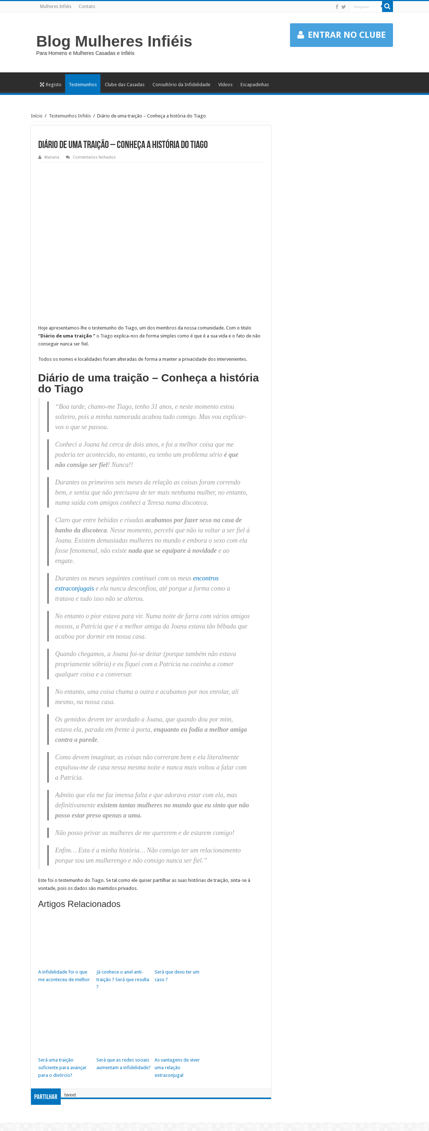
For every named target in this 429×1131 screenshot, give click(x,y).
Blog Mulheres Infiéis (114, 41)
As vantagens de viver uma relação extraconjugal (177, 1067)
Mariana (51, 157)
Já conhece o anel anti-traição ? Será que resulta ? (122, 979)
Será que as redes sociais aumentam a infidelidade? (123, 1063)
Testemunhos (83, 84)
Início (37, 116)
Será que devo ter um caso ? (177, 975)
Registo (50, 84)
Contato (87, 6)
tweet (70, 1094)
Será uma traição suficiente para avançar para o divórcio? (62, 1067)
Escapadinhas (255, 84)
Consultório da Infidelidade (181, 84)
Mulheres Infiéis (55, 6)
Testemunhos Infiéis (70, 116)
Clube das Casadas (124, 84)
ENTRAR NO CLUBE (341, 35)
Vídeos (225, 84)
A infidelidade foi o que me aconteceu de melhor (64, 975)
